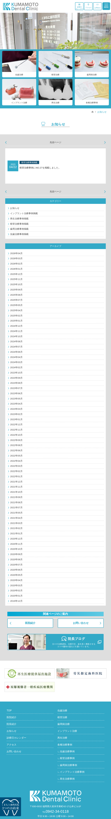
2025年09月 (16, 289)
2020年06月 (16, 569)
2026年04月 (16, 253)
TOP (9, 710)
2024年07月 (16, 346)
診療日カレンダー (79, 7)
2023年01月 (16, 419)
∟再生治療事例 (66, 778)
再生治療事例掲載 (19, 218)
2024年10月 (16, 336)
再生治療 (62, 737)
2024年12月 (16, 326)
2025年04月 (16, 310)
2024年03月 (16, 362)
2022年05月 (16, 455)
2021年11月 (16, 486)
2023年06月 (16, 393)
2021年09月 (16, 497)
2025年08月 (16, 294)
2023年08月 (16, 383)
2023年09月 (16, 378)
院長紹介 (11, 724)
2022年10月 (16, 435)
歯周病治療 (63, 724)
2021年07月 (16, 507)
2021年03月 (16, 523)
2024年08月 (16, 341)
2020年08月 (16, 559)
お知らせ (102, 112)
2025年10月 (16, 284)
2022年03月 (16, 466)
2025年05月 (16, 305)
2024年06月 (16, 352)
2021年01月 (16, 533)
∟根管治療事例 (66, 758)
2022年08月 (16, 445)
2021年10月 (16, 492)
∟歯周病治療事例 (67, 765)
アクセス (88, 6)
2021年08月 (16, 502)
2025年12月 (16, 274)
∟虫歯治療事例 (66, 751)
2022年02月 (16, 471)
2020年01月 (16, 595)
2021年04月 (16, 518)
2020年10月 (16, 549)
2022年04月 (16, 461)
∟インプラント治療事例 (70, 772)
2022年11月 (16, 429)
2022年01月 (16, 476)
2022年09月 (16, 440)
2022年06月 (16, 450)
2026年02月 (16, 263)
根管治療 (62, 717)
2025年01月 (16, 320)
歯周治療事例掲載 (19, 229)
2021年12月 (16, 481)
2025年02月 (16, 315)
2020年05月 (16, 575)
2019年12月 (16, 601)
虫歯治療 (62, 710)
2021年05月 (16, 512)
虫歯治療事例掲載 (19, 234)
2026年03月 (16, 258)
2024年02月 (16, 367)
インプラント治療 (67, 731)
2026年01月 (16, 269)
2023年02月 (16, 414)
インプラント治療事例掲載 (24, 213)
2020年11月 (16, 544)
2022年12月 (16, 424)
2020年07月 (16, 564)
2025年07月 (16, 300)
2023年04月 (16, 403)
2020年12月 (16, 538)
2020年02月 (16, 590)
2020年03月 (16, 585)
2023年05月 (16, 398)
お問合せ (97, 6)
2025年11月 (16, 279)
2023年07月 (16, 388)
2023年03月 (16, 409)
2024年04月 (16, 357)
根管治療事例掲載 (19, 223)
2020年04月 (16, 580)
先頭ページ (55, 142)
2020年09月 (16, 554)
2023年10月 (16, 372)
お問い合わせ (81, 623)
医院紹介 (30, 623)
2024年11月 (16, 331)
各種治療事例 (64, 744)
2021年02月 (16, 528)
